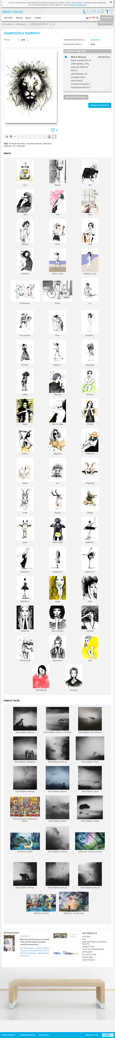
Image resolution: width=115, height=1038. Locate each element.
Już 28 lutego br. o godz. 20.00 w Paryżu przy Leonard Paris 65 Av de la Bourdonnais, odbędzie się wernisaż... (35, 952)
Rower (57, 292)
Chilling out (90, 441)
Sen (90, 173)
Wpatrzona (25, 619)
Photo (57, 323)
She (25, 202)
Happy (57, 589)
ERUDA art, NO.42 (25, 843)
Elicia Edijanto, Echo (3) (57, 749)
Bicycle (57, 173)
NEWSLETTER (88, 947)
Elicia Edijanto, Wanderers (25, 749)
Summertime (25, 292)
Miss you (57, 382)
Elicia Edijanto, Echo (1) (90, 875)
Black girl (73, 678)
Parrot (57, 232)
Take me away (57, 412)
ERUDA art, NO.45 (41, 904)
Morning (25, 232)
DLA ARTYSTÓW (89, 955)
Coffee (25, 382)
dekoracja (47, 143)
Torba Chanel (57, 530)
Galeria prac (21, 24)
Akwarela (95, 39)
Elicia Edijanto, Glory (90, 779)
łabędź (25, 471)
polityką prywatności (77, 5)
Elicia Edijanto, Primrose (57, 839)
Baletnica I (90, 530)
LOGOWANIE (106, 18)
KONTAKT (86, 937)
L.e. (90, 291)
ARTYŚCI (8, 18)
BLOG (28, 18)
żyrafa (25, 530)
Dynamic (90, 619)
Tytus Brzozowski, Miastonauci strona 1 (25, 809)
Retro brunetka (57, 619)
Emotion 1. (90, 323)
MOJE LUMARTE (8, 1035)
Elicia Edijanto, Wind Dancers (90, 720)
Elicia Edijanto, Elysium (57, 779)
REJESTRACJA (105, 23)
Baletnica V (25, 589)
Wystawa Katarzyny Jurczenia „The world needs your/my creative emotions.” (34, 942)
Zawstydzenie (41, 678)
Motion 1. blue (57, 261)
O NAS (37, 18)
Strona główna (7, 24)
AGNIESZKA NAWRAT (39, 24)
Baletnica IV (90, 559)
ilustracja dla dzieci (17, 143)
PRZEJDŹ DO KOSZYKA (76, 97)
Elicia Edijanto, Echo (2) (57, 875)
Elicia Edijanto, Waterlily (25, 779)
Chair (90, 232)
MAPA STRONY (88, 960)
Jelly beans (90, 353)
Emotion (25, 353)
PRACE (19, 18)
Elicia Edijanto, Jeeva (90, 749)
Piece (90, 202)
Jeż (57, 471)
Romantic (90, 382)
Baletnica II (25, 559)
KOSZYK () (44, 1035)
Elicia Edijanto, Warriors (25, 720)
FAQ (84, 939)
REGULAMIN (87, 957)
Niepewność (57, 648)
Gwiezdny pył (25, 648)
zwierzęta (21, 146)
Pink (57, 202)
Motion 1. (57, 353)
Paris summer (25, 323)
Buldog (90, 500)
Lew (53, 24)
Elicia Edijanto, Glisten (57, 809)
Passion (25, 441)
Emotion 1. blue (90, 261)
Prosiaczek (90, 471)
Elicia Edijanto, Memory (25, 875)
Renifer (57, 500)
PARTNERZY (87, 952)
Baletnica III (57, 559)
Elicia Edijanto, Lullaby (90, 809)
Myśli (90, 589)
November (25, 261)
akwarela (7, 146)
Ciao (25, 173)
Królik (25, 500)
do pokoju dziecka (34, 143)
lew (14, 146)
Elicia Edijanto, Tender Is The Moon (57, 720)
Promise (90, 412)
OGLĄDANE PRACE (27, 1035)
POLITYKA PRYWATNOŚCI (93, 949)
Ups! (90, 648)
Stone (25, 412)
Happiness (57, 441)
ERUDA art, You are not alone (90, 842)
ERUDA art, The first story (74, 903)
